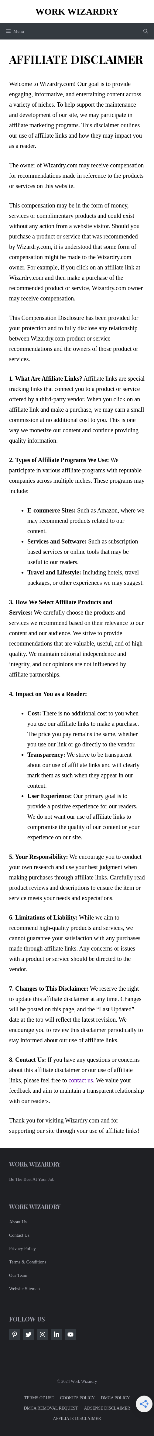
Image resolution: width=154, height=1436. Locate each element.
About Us (18, 1221)
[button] (145, 31)
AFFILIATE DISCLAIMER (77, 1418)
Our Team (18, 1275)
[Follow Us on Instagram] (42, 1334)
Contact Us (19, 1235)
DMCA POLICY (115, 1398)
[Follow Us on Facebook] (14, 1334)
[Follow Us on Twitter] (28, 1334)
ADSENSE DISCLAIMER (107, 1408)
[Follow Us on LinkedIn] (56, 1334)
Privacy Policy (22, 1248)
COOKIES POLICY (77, 1398)
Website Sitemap (24, 1288)
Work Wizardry (76, 11)
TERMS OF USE (39, 1398)
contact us (80, 1080)
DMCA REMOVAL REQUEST (51, 1408)
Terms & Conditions (27, 1261)
